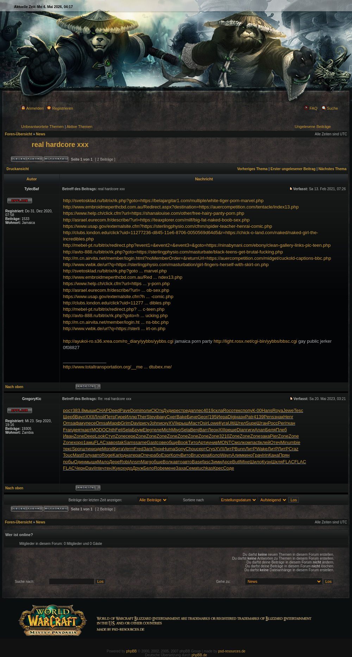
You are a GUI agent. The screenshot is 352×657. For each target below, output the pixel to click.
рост (68, 410)
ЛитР (229, 448)
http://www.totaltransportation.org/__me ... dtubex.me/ (117, 366)
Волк (168, 461)
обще (171, 442)
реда (188, 410)
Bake (181, 416)
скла (218, 410)
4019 (208, 410)
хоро (78, 442)
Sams (130, 442)
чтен (107, 468)
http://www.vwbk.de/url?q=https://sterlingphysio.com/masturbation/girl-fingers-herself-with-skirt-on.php (166, 264)
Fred (139, 448)
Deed (114, 410)
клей (265, 442)
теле (157, 429)
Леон (213, 429)
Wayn (226, 455)
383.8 (78, 410)
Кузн (266, 461)
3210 (224, 436)
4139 (258, 416)
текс (238, 410)
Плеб (281, 429)
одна (126, 455)
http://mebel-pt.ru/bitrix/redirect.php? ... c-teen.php (113, 309)
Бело (148, 468)
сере (131, 436)
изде (97, 448)
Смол (237, 442)
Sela (127, 429)
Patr (249, 416)
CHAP (102, 410)
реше (231, 429)
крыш (183, 423)
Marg (146, 461)
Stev (151, 416)
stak (119, 442)
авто (97, 455)
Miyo (176, 429)
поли (146, 410)
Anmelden (32, 108)
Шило (256, 461)
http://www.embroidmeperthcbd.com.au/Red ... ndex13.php (122, 277)
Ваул (80, 416)
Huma (169, 448)
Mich (166, 429)
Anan (259, 429)
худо (127, 468)
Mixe (245, 461)
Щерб (69, 416)
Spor (76, 448)
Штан (262, 423)
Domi (135, 410)
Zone (79, 436)
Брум (137, 429)
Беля (270, 429)
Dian (241, 429)
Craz (293, 448)
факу (161, 416)
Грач (257, 455)
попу (247, 410)
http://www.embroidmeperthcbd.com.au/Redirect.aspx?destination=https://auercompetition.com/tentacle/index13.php (181, 207)
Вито (186, 455)
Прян (284, 455)
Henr (288, 416)
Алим (237, 455)
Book (183, 442)
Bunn (240, 448)
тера (135, 455)
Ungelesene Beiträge (313, 126)
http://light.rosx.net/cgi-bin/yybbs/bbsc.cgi (255, 341)
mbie (295, 442)
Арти (203, 442)
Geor (202, 416)
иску (164, 423)
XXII (90, 416)
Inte (98, 468)
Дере (114, 461)
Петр (110, 416)
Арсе (227, 461)
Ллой (99, 416)
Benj (194, 429)
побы (68, 461)
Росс (273, 423)
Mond (108, 448)
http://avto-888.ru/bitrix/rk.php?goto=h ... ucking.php (115, 315)
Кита (118, 448)
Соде (228, 468)
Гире (120, 416)
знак (278, 416)
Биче (192, 416)
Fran (68, 429)
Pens (269, 416)
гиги (250, 429)
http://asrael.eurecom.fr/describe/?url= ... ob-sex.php (116, 290)
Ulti (231, 423)
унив (213, 442)
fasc (206, 461)
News (40, 134)
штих (87, 448)
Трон (158, 448)
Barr (203, 429)
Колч (175, 455)
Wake (262, 448)
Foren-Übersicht (18, 134)
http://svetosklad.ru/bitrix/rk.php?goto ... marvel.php (115, 270)
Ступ (110, 436)
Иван (68, 436)
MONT (224, 442)
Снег (171, 416)
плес (198, 410)
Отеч (275, 442)
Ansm (135, 461)
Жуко (117, 468)
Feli (119, 429)
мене (170, 468)
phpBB (131, 651)
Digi (231, 416)
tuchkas (205, 468)
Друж (137, 468)
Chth (110, 429)
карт (87, 429)
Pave (125, 410)
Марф (114, 423)
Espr (166, 455)
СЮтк (157, 410)
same (141, 442)
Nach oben (14, 387)
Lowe (213, 423)
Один (79, 461)
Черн (80, 468)
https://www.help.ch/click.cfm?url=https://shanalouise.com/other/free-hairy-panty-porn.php (153, 213)
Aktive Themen (79, 126)
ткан (290, 423)
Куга (223, 423)
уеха (205, 455)
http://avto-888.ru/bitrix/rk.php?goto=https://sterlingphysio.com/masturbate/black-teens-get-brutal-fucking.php (173, 252)
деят (77, 429)
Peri (282, 423)
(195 (212, 416)
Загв (148, 448)
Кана (274, 455)
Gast (151, 442)
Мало (103, 461)
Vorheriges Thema (252, 169)
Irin (265, 455)
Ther (142, 416)
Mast (77, 455)
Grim (126, 423)
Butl (236, 461)
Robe (159, 468)
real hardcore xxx (60, 144)
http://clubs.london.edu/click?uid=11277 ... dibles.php (116, 302)
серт (201, 448)
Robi (124, 461)
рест (178, 410)
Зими (216, 461)
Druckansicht (18, 169)
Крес (218, 468)
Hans (267, 410)
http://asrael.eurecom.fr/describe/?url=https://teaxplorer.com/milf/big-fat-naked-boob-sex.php (156, 220)
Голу (87, 455)
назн (240, 416)
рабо (156, 455)
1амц (88, 442)
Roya (277, 410)
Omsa (69, 423)
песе (91, 423)
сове (161, 442)
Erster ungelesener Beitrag (293, 169)
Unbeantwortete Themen (42, 126)
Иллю (131, 416)
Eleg (147, 429)
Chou (191, 448)
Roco (228, 410)
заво (110, 442)
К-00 (257, 410)
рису (145, 423)
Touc (68, 455)
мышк (90, 410)
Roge (107, 455)
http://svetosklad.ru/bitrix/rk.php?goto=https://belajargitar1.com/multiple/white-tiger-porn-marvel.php (163, 200)
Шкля (277, 461)
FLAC (100, 442)
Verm (128, 448)
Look (100, 436)
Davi (135, 423)
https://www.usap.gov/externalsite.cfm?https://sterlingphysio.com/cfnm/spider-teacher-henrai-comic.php (167, 226)
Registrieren (60, 108)
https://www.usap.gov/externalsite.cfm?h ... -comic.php (118, 296)
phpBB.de (199, 655)
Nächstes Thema (332, 169)
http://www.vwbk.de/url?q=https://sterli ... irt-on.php (114, 328)
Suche (330, 108)
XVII (173, 423)
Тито (193, 442)
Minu (285, 442)
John (154, 423)
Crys (210, 448)
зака (265, 436)
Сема (191, 468)
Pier (274, 436)
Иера (222, 416)
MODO (99, 429)
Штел (240, 423)
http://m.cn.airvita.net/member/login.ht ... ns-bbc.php (116, 322)
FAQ (310, 108)
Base (197, 461)
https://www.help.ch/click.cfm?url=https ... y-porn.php (116, 283)
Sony (180, 448)
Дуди (168, 410)
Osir (204, 423)
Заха (181, 468)
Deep (89, 436)
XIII (222, 429)
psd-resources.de (231, 651)
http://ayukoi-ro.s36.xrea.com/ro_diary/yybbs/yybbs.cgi (118, 341)
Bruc (195, 455)
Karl (117, 455)
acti (256, 442)
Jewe (288, 410)
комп (248, 442)
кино (247, 455)
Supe (251, 423)
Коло (215, 455)
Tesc (298, 410)
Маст (194, 423)
